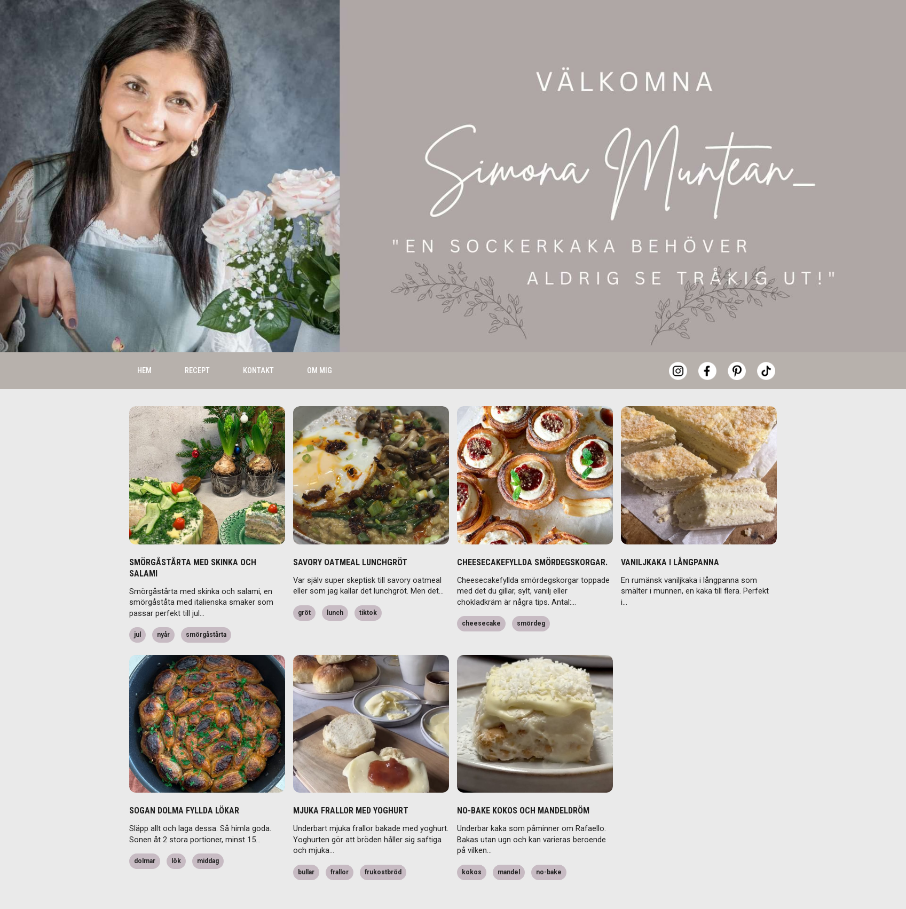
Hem (144, 342)
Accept (731, 882)
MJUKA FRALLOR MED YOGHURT (350, 783)
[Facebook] (707, 343)
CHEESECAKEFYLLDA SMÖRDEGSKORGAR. (532, 534)
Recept (197, 342)
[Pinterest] (736, 343)
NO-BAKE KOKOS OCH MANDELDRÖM (523, 783)
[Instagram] (678, 343)
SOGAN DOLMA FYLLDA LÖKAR (184, 783)
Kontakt (258, 342)
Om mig (319, 342)
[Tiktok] (766, 343)
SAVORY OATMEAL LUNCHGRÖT (350, 534)
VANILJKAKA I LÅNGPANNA (670, 534)
